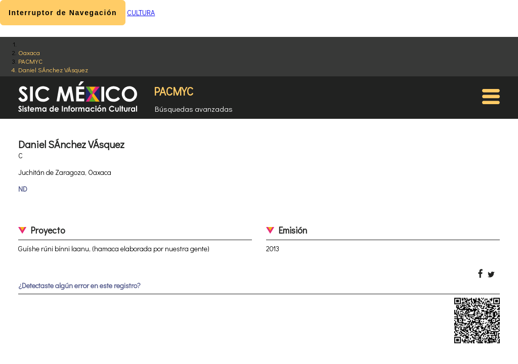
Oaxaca (29, 52)
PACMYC (30, 61)
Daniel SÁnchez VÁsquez (53, 69)
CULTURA (141, 12)
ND (22, 189)
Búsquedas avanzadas (194, 109)
